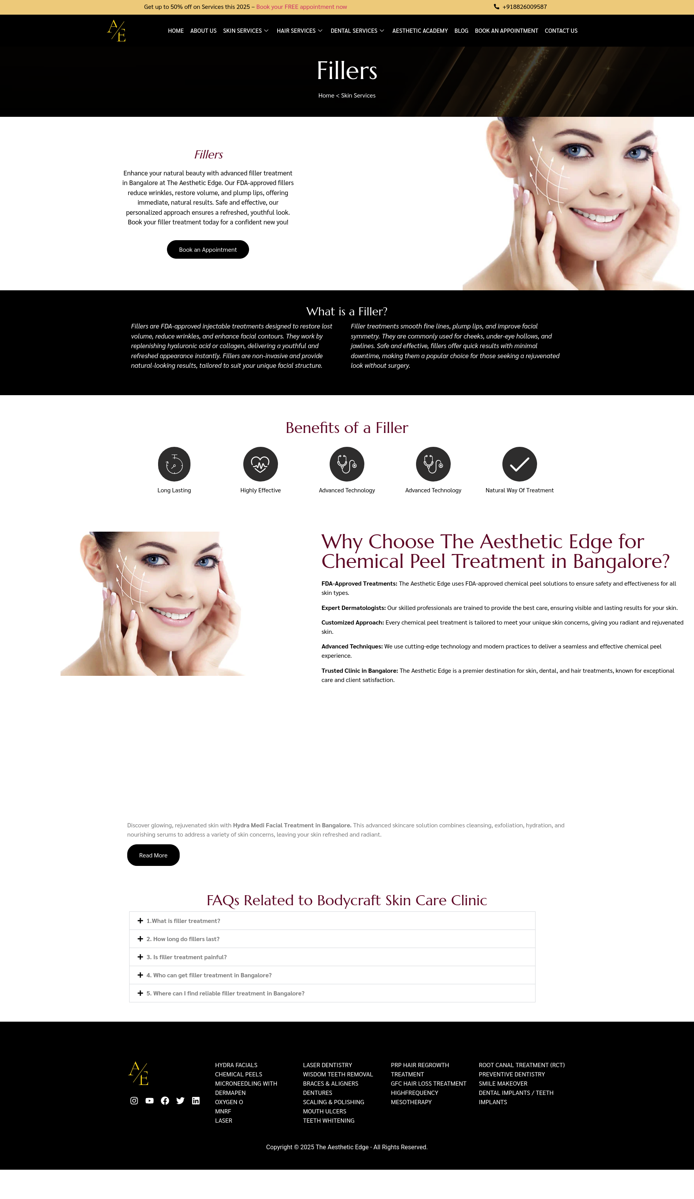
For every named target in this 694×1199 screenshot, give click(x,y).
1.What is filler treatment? (183, 921)
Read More (153, 855)
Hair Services (300, 30)
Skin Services (246, 30)
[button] (332, 921)
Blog (461, 30)
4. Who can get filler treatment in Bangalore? (209, 975)
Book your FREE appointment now (301, 6)
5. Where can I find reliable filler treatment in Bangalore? (226, 993)
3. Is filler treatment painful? (187, 957)
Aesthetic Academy (420, 30)
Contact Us (561, 30)
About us (203, 30)
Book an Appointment (506, 30)
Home (176, 30)
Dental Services (358, 30)
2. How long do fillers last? (183, 939)
